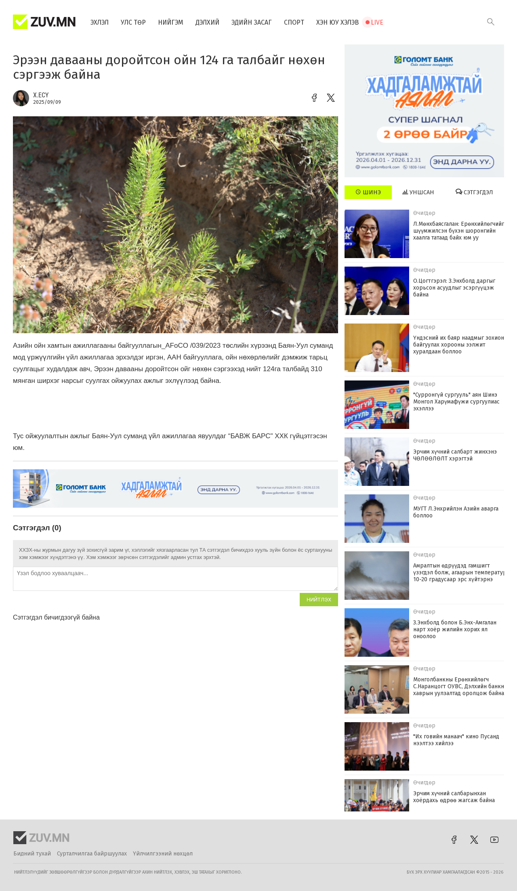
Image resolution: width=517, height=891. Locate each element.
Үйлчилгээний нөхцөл (163, 853)
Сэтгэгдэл (474, 192)
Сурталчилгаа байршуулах (92, 853)
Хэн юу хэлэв (337, 22)
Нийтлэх (319, 600)
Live (377, 22)
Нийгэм (170, 22)
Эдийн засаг (251, 22)
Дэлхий (207, 22)
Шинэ (368, 192)
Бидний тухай (32, 853)
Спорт (294, 22)
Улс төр (133, 22)
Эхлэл (99, 22)
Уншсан (418, 192)
